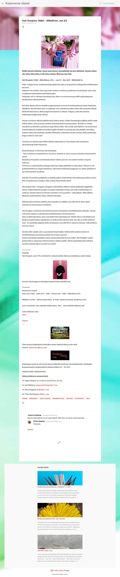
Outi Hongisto (79, 398)
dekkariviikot (33, 398)
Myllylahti (69, 398)
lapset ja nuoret (45, 398)
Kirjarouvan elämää (17, 3)
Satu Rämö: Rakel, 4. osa (45, 550)
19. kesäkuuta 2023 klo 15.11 (50, 415)
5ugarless (65, 574)
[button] (23, 27)
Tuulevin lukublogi (34, 415)
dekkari (25, 398)
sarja (88, 398)
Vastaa (30, 429)
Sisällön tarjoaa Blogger (60, 570)
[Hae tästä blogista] (108, 3)
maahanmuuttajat (58, 398)
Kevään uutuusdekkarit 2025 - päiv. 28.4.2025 (51, 519)
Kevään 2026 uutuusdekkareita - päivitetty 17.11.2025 (54, 487)
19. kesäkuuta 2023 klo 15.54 (53, 421)
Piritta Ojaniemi (39, 421)
